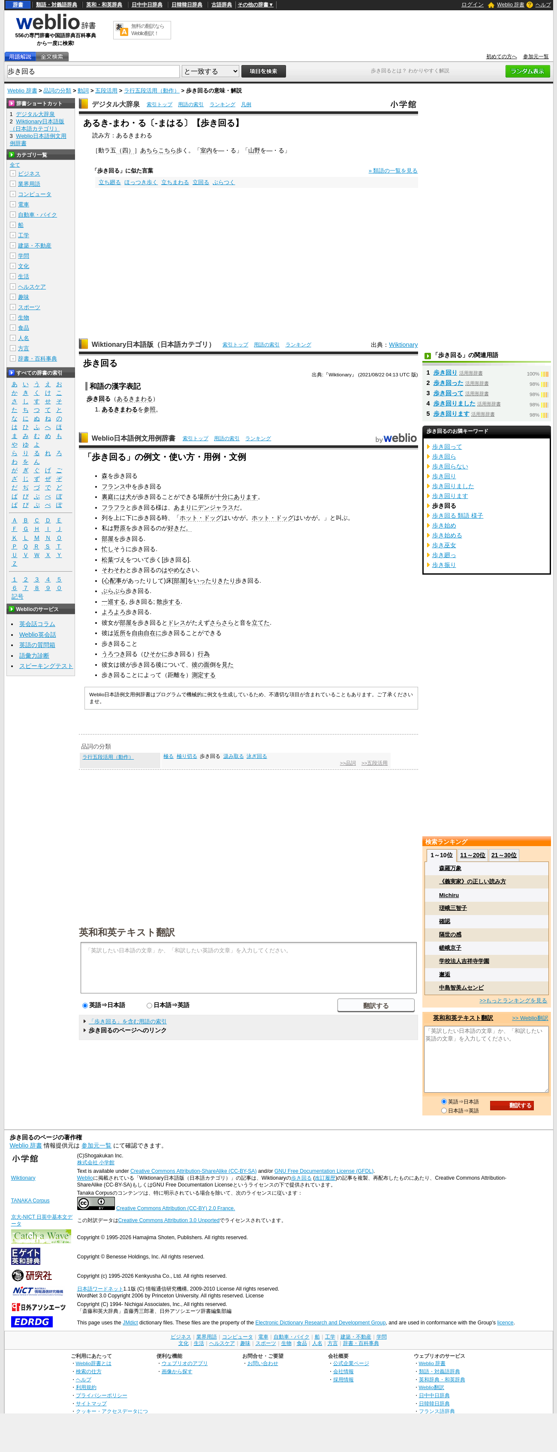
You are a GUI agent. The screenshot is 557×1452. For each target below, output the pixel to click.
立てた (261, 622)
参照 (150, 409)
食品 (23, 328)
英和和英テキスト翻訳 (127, 931)
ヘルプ (543, 5)
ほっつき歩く (141, 182)
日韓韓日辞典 (187, 5)
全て (15, 164)
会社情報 (343, 1371)
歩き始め (444, 525)
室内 (206, 150)
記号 (18, 597)
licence (505, 1323)
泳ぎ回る (257, 756)
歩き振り (444, 564)
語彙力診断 (34, 655)
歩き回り (446, 372)
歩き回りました (455, 403)
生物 (23, 317)
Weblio (85, 1178)
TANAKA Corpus (30, 1201)
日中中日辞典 (147, 5)
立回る (201, 182)
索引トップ (159, 104)
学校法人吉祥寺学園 (464, 961)
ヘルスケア (32, 286)
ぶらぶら (114, 590)
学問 (23, 256)
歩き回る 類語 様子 (458, 515)
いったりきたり (214, 580)
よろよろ (114, 611)
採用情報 (343, 1379)
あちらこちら (158, 150)
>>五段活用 (374, 763)
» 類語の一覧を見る (393, 170)
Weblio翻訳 (431, 1387)
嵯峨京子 (450, 948)
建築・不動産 (34, 245)
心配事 (113, 580)
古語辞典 (221, 5)
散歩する (169, 601)
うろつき (114, 653)
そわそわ (114, 569)
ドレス (177, 622)
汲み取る (233, 756)
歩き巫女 (444, 545)
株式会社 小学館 (95, 1163)
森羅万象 (450, 868)
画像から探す (177, 1371)
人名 (23, 338)
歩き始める (447, 535)
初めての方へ (501, 57)
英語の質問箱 (37, 644)
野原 (120, 528)
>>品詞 (348, 763)
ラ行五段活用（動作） (152, 90)
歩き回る (301, 1178)
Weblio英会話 (37, 634)
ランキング (222, 104)
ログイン (472, 4)
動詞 (83, 90)
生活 (23, 276)
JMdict (130, 1323)
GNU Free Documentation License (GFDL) (323, 1171)
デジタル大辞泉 (116, 104)
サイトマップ (91, 1403)
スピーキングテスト (46, 665)
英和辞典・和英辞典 (442, 1379)
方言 (23, 348)
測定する (204, 674)
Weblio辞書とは (93, 1363)
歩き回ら (444, 456)
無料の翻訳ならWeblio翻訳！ (147, 29)
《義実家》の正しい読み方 (472, 881)
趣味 (23, 297)
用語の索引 (191, 104)
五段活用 (106, 90)
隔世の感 (450, 934)
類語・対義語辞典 (56, 5)
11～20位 (472, 855)
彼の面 (201, 664)
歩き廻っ (444, 555)
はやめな (174, 569)
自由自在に (147, 632)
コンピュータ (34, 194)
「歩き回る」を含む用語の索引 (128, 1021)
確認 (444, 921)
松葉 (108, 559)
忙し (108, 549)
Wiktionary (403, 344)
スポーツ (29, 307)
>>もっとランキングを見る (513, 1000)
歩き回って (449, 393)
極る (168, 756)
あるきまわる (135, 398)
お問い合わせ (262, 1363)
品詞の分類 (57, 90)
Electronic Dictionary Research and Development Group (320, 1323)
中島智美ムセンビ (461, 987)
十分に (225, 496)
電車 (23, 204)
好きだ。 (180, 528)
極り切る (187, 756)
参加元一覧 (536, 57)
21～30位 (504, 855)
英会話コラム (37, 623)
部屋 (108, 538)
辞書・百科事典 (37, 358)
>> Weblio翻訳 (530, 1018)
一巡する (114, 601)
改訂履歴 (325, 1178)
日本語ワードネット (100, 1289)
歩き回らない (450, 466)
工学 (23, 235)
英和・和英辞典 (104, 5)
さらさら (222, 622)
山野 (254, 150)
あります (246, 496)
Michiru (449, 895)
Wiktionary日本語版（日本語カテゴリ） (154, 344)
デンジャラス (216, 507)
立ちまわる (175, 182)
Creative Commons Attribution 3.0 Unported (169, 1220)
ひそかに (156, 653)
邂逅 (444, 974)
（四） (125, 150)
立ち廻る (110, 182)
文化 (23, 266)
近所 (120, 632)
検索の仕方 (89, 1371)
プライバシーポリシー (101, 1395)
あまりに (186, 507)
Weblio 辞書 (510, 5)
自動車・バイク (37, 215)
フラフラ (114, 507)
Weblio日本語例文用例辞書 (134, 438)
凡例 (246, 104)
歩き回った (449, 382)
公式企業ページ (351, 1363)
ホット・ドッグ (201, 517)
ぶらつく (224, 182)
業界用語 (29, 184)
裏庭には (114, 496)
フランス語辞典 (437, 1411)
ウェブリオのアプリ (185, 1363)
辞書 (18, 5)
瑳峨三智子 (453, 908)
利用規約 (86, 1387)
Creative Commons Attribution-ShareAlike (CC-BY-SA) (193, 1171)
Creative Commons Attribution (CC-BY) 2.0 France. (175, 1208)
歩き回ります (452, 413)
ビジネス (29, 173)
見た (228, 664)
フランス (114, 486)
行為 (204, 653)
